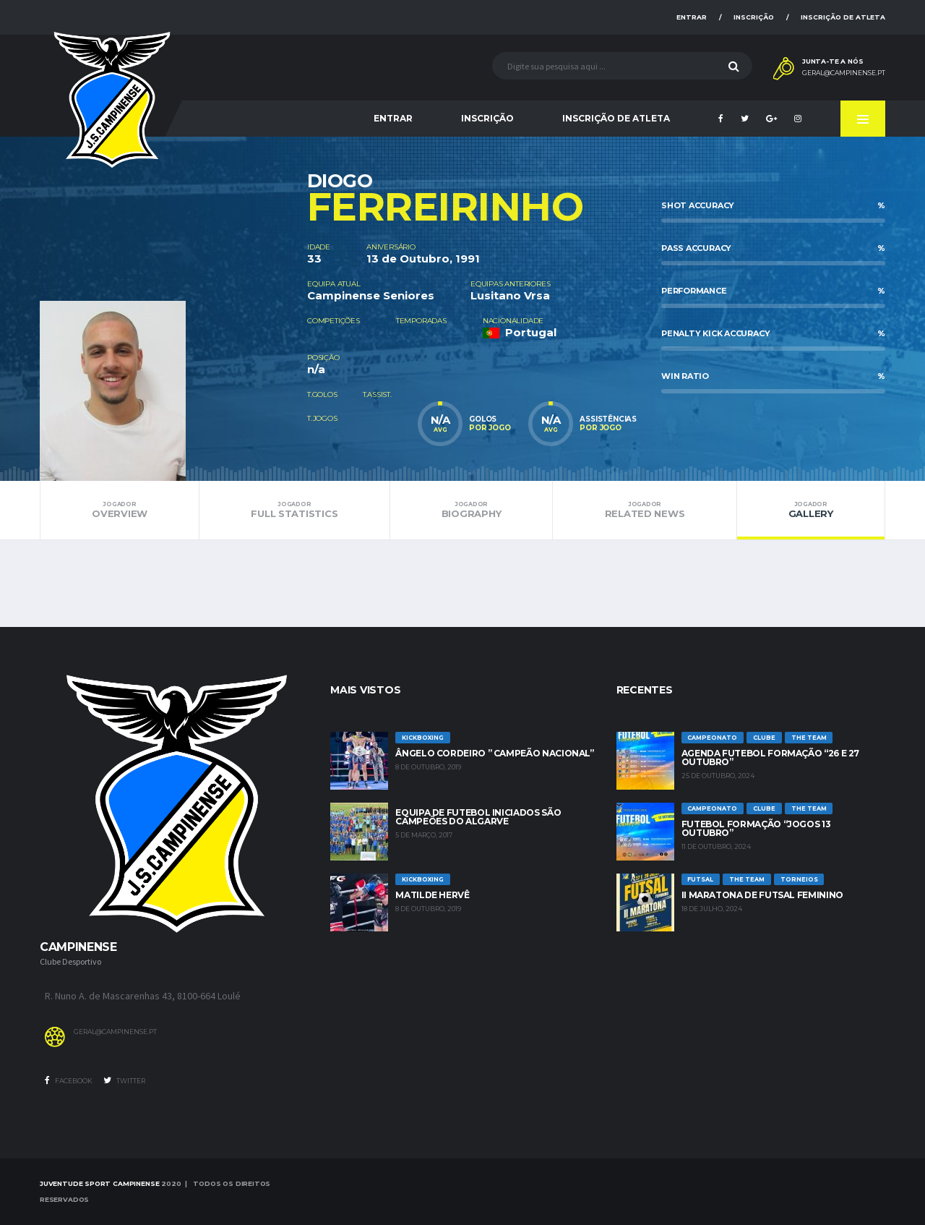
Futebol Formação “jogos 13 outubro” (756, 828)
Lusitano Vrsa (510, 295)
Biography (471, 509)
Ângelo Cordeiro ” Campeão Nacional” (494, 753)
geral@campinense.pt (843, 73)
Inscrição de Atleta (843, 17)
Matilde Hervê (432, 894)
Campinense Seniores (370, 295)
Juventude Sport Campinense (99, 1183)
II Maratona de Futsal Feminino (762, 894)
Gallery (811, 509)
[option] (173, 309)
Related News (644, 509)
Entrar (691, 17)
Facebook (68, 1080)
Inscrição (753, 17)
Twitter (124, 1080)
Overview (119, 509)
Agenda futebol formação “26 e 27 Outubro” (770, 757)
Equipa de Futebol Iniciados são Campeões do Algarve (478, 817)
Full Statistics (294, 509)
